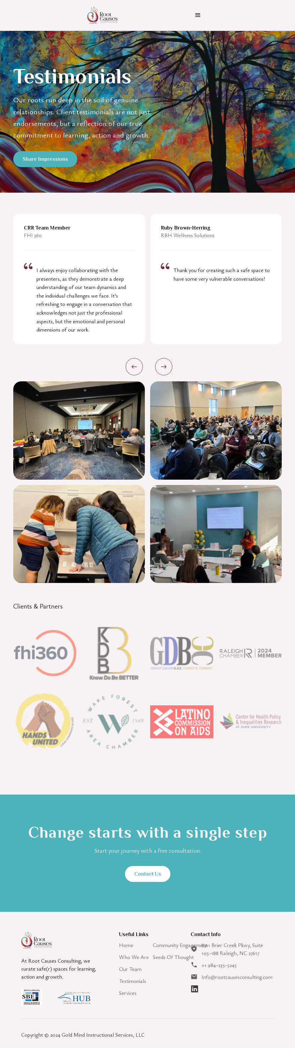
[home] (107, 15)
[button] (198, 15)
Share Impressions (45, 159)
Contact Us (147, 874)
